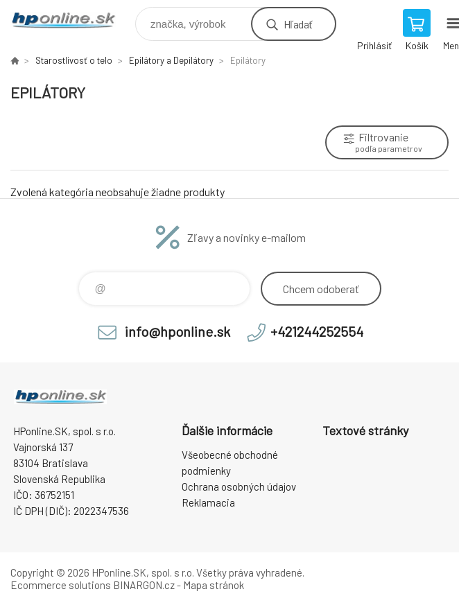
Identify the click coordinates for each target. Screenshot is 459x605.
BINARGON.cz (144, 585)
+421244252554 (316, 331)
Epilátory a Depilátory (171, 60)
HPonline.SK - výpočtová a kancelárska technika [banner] (71, 20)
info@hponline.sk (177, 331)
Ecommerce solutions (60, 585)
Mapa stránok (213, 585)
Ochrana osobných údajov (239, 486)
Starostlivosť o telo (73, 60)
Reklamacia (208, 502)
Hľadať (298, 23)
